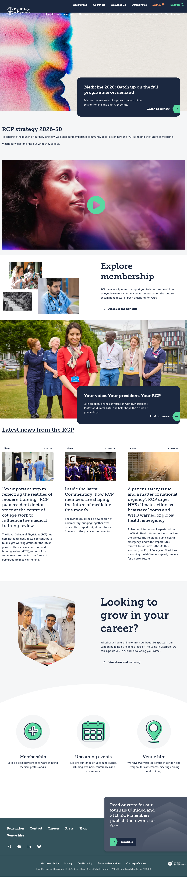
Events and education (61, 14)
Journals (121, 850)
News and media (91, 14)
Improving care (150, 14)
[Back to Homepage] (15, 13)
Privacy (68, 871)
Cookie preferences (136, 871)
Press (69, 837)
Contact (36, 837)
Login (158, 4)
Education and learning (120, 670)
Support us (139, 4)
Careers (54, 837)
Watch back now (163, 117)
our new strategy (44, 145)
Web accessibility (50, 871)
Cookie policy (85, 871)
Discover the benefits (119, 317)
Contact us (118, 4)
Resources (80, 4)
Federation (15, 837)
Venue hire (15, 844)
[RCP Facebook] (19, 854)
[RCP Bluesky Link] (39, 854)
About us (99, 4)
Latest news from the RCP (38, 438)
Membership (174, 14)
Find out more (165, 425)
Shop (83, 837)
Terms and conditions (109, 871)
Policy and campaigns (121, 14)
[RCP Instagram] (9, 854)
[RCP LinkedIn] (29, 854)
